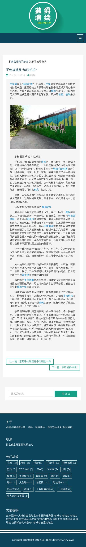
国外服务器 (47, 515)
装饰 (43, 162)
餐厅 (68, 212)
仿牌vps (28, 522)
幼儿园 (41, 476)
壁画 (11, 469)
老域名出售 (35, 515)
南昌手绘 (57, 519)
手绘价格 (68, 295)
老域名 (57, 515)
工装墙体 (64, 489)
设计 (66, 469)
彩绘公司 (13, 489)
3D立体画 (26, 469)
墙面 (53, 91)
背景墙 (25, 275)
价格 (28, 489)
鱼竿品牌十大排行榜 (17, 515)
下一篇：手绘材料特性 (64, 367)
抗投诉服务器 (44, 519)
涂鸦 (41, 302)
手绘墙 (13, 84)
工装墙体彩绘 (45, 489)
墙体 (11, 482)
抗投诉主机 (12, 519)
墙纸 (68, 94)
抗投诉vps (24, 519)
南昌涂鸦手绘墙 (19, 61)
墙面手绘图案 (60, 168)
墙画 (60, 94)
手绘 (48, 84)
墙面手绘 (22, 287)
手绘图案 (29, 280)
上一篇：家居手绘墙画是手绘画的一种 (30, 361)
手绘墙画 (48, 226)
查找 (66, 393)
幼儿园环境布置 (17, 495)
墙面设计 (42, 482)
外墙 (67, 476)
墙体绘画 (67, 519)
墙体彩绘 (47, 207)
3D (40, 469)
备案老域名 (47, 522)
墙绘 (38, 462)
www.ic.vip (68, 540)
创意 (36, 189)
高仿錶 (33, 519)
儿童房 (30, 219)
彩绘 (25, 462)
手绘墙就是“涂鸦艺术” (21, 70)
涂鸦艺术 (28, 84)
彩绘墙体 (59, 482)
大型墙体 (25, 482)
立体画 (52, 469)
